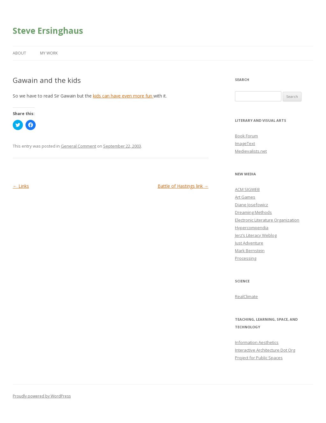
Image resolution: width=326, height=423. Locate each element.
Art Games (245, 197)
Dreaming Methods (253, 212)
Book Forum (246, 136)
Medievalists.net (251, 151)
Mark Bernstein (250, 250)
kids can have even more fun (123, 96)
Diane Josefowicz (251, 205)
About (19, 53)
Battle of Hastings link (183, 186)
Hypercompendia (251, 227)
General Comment (78, 146)
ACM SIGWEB (247, 189)
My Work (49, 53)
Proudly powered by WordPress (42, 396)
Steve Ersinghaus (48, 30)
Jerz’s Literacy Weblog (256, 235)
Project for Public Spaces (259, 358)
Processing (245, 258)
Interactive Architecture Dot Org (265, 350)
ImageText (245, 143)
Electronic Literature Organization (267, 220)
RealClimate (246, 296)
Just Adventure (249, 243)
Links (21, 186)
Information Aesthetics (257, 342)
